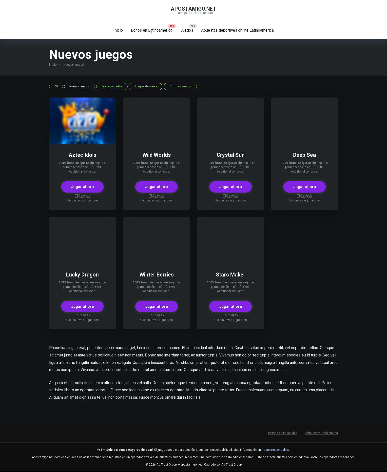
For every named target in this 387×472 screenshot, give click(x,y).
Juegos (186, 30)
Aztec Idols (83, 155)
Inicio (118, 30)
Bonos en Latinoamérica (151, 30)
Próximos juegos (180, 86)
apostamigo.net (193, 8)
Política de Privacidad (282, 433)
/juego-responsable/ (275, 450)
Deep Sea (304, 155)
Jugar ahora (82, 186)
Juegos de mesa (145, 86)
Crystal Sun (231, 155)
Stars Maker (230, 275)
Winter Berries (156, 275)
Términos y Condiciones (321, 433)
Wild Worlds (156, 155)
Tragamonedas (111, 86)
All (56, 86)
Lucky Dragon (82, 275)
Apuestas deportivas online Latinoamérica (237, 30)
